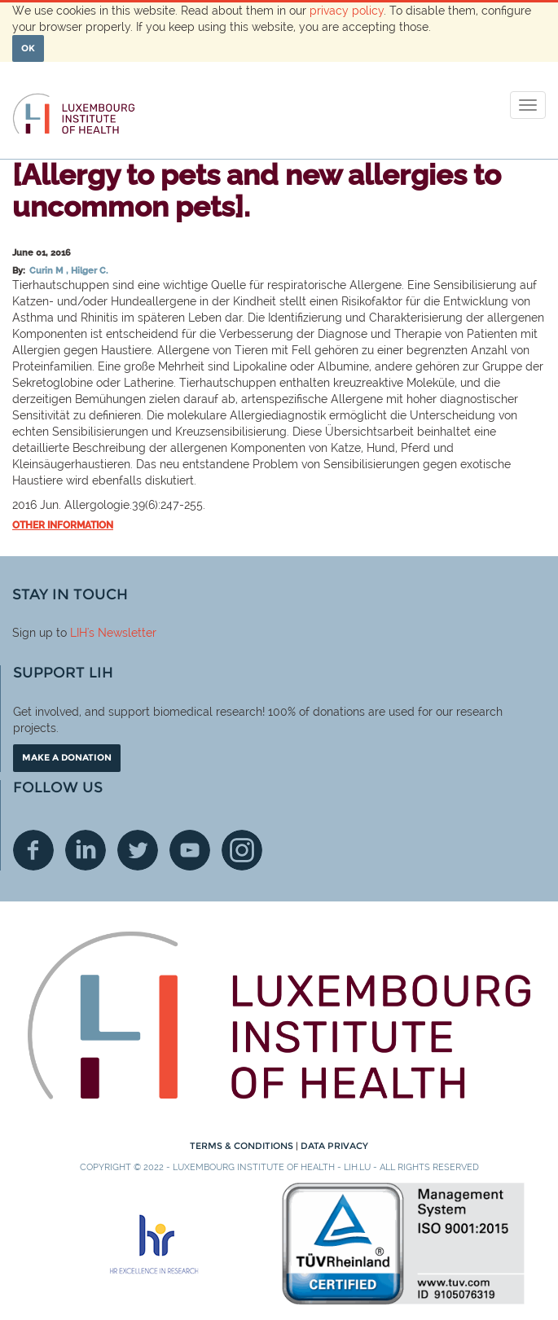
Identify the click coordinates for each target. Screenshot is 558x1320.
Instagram (242, 850)
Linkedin (85, 850)
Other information (62, 525)
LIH (78, 632)
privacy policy (347, 10)
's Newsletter (121, 632)
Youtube (189, 850)
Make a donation (67, 757)
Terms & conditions (243, 1145)
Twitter (137, 850)
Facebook (33, 850)
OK (28, 48)
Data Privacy (334, 1145)
